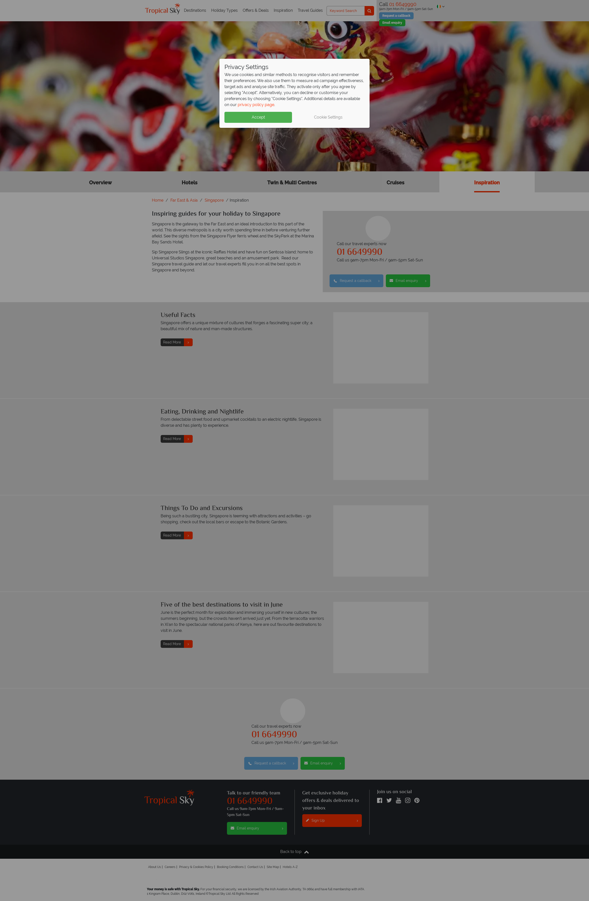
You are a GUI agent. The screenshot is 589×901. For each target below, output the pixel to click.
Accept (258, 117)
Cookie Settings (328, 117)
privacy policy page (256, 104)
